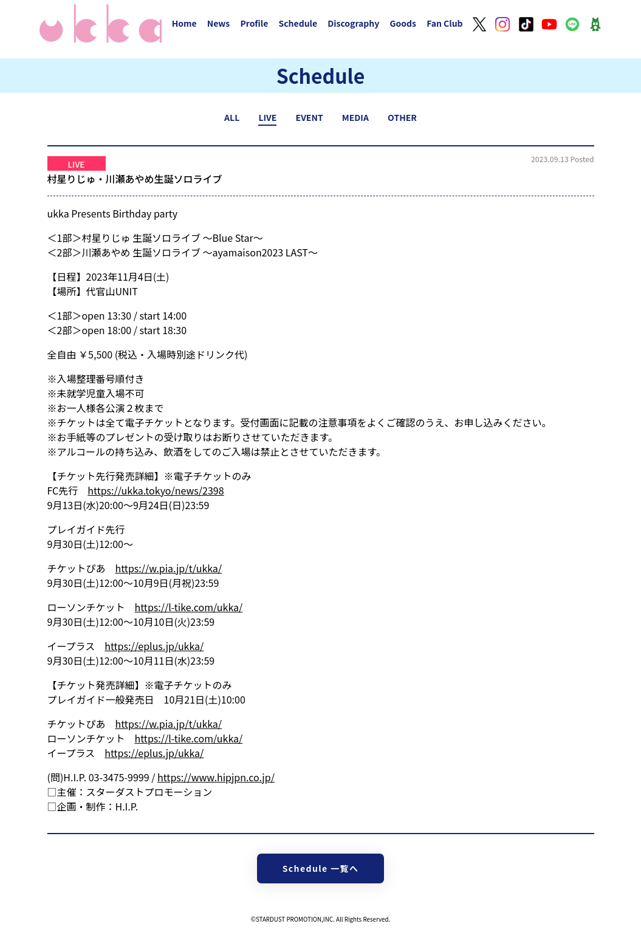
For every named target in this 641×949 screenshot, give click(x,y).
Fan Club (445, 23)
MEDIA (355, 117)
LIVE (267, 117)
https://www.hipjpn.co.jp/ (216, 777)
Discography (353, 23)
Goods (402, 23)
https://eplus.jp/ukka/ (154, 646)
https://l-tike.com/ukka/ (189, 607)
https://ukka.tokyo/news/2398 (155, 490)
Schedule (297, 23)
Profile (254, 23)
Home (184, 23)
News (218, 23)
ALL (231, 117)
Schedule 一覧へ (321, 868)
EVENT (309, 117)
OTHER (402, 117)
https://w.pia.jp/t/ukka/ (168, 568)
